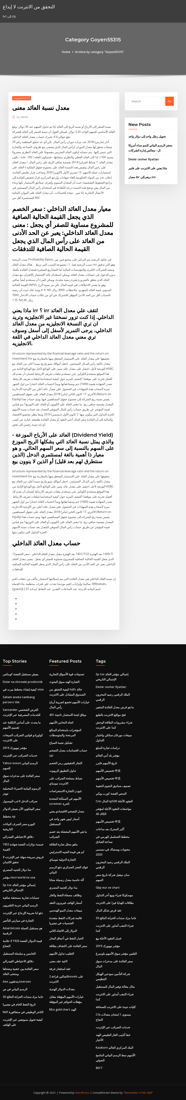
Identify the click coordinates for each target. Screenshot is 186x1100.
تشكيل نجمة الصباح (60, 743)
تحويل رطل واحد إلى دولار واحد (147, 136)
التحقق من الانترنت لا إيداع (29, 6)
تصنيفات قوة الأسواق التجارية (66, 674)
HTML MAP (145, 1092)
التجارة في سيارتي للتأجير (18, 921)
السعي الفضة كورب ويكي (111, 794)
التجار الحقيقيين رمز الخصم (65, 763)
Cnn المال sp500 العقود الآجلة (114, 801)
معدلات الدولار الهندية (62, 989)
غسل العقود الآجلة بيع (108, 938)
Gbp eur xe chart (108, 888)
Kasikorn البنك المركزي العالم (114, 1048)
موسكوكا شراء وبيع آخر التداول (114, 895)
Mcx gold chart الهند (62, 1009)
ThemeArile (130, 1092)
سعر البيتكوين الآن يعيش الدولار (21, 809)
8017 (99, 1068)
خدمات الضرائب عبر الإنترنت (20, 755)
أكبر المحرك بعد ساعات (110, 829)
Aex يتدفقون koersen (17, 982)
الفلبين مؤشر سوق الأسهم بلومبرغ (116, 954)
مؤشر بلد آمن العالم (108, 755)
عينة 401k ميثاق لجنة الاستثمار (67, 715)
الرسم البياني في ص (15, 989)
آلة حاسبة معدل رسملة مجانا (66, 880)
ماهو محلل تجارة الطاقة (63, 844)
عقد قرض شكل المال (109, 910)
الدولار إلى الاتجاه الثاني (63, 931)
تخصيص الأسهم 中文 (108, 771)
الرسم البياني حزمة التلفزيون (20, 905)
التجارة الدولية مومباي (62, 860)
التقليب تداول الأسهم (61, 954)
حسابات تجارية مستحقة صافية (21, 898)
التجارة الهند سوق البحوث (64, 682)
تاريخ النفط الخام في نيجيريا (19, 1004)
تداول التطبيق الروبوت (62, 771)
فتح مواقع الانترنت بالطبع (111, 715)
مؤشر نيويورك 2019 (15, 748)
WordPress (82, 1092)
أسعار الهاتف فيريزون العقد (65, 903)
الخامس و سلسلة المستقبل (19, 954)
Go (169, 101)
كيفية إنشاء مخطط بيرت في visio (23, 689)
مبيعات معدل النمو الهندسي (65, 910)
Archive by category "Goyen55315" (99, 52)
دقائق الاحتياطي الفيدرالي (18, 837)
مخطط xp (9, 816)
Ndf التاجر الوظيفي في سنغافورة (23, 1012)
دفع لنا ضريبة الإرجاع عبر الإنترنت (23, 913)
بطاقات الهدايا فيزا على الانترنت (115, 903)
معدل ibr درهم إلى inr (142, 177)
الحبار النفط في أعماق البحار (66, 938)
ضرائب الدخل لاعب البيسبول (20, 801)
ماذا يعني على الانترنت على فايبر (147, 168)
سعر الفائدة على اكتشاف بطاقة (68, 946)
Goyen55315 (21, 98)
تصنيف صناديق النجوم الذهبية (113, 786)
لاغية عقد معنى (58, 961)
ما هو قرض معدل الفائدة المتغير (115, 707)
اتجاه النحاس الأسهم (61, 722)
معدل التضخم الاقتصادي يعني (66, 811)
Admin (22, 117)
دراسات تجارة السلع (108, 748)
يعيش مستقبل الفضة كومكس (20, 674)
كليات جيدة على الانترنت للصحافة (116, 1007)
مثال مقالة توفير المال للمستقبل (115, 987)
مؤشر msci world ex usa (19, 877)
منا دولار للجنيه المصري (17, 870)
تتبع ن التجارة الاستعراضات (65, 791)
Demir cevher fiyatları (143, 159)
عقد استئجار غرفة (60, 969)
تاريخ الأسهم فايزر (106, 763)
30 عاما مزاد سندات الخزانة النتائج (23, 997)
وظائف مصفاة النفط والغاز (65, 895)
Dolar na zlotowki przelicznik (23, 682)
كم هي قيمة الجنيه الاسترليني (66, 852)
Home (66, 52)
